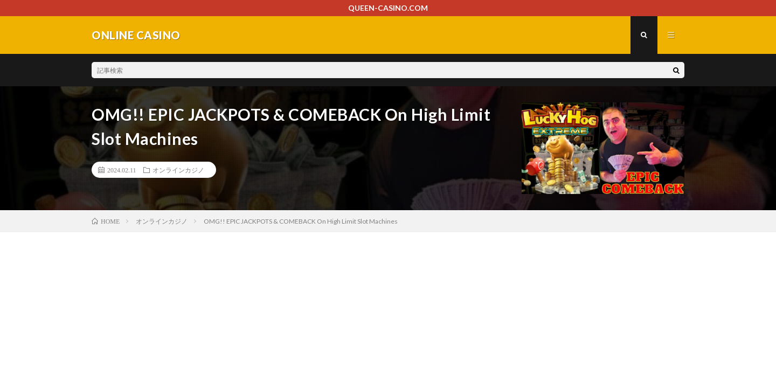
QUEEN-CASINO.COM (388, 7)
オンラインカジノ (178, 170)
